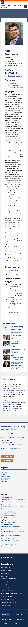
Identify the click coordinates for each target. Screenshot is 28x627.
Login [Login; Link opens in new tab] (15, 623)
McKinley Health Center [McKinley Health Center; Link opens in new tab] (7, 599)
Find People (4, 472)
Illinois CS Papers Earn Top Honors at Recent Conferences (17, 350)
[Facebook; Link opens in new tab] (6, 433)
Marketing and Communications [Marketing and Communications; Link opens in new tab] (10, 544)
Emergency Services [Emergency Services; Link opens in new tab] (6, 596)
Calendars (4, 471)
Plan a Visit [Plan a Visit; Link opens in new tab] (4, 481)
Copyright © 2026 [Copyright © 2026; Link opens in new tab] (6, 619)
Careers (3, 474)
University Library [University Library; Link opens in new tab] (6, 605)
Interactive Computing (14, 274)
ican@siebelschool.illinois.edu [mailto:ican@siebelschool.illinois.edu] (9, 512)
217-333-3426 (8, 442)
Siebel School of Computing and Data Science (13, 428)
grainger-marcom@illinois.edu (9, 546)
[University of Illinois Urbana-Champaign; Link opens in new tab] (2, 2)
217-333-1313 (16, 538)
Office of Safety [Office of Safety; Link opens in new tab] (5, 540)
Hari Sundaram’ (14, 402)
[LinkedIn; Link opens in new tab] (9, 433)
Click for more (14, 313)
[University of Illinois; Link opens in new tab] (6, 557)
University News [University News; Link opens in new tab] (5, 573)
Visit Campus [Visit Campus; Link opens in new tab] (4, 576)
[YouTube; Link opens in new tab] (12, 433)
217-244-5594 (17, 540)
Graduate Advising (6, 504)
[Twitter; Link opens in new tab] (2, 433)
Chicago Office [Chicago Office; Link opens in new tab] (5, 529)
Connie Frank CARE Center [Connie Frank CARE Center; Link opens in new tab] (8, 602)
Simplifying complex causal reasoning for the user (17, 336)
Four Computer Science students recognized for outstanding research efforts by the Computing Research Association (17, 329)
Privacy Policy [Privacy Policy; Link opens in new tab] (19, 614)
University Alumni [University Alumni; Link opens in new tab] (6, 582)
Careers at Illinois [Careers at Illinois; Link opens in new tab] (6, 570)
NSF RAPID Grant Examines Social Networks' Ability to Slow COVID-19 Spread (18, 357)
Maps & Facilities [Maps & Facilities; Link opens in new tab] (5, 478)
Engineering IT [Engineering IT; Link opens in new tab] (5, 538)
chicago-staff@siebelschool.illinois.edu (11, 535)
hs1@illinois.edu (9, 61)
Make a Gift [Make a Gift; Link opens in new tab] (7, 460)
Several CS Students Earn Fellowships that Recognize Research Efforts (17, 344)
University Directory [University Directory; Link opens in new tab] (6, 591)
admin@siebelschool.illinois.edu (13, 444)
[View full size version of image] (26, 10)
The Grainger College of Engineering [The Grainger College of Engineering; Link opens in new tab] (10, 448)
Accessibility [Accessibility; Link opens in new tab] (20, 619)
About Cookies (5, 614)
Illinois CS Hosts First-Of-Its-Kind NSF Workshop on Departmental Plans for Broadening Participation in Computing (17, 365)
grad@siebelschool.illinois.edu (9, 506)
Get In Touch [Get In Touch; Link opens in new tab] (8, 456)
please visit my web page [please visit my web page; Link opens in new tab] (15, 76)
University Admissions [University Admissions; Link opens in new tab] (7, 567)
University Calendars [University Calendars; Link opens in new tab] (7, 588)
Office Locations (5, 476)
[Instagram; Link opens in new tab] (4, 433)
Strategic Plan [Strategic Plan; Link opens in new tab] (5, 480)
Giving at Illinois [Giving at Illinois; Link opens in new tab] (5, 585)
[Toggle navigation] (25, 6)
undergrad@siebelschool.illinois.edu (10, 499)
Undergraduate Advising (7, 497)
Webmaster (4, 623)
